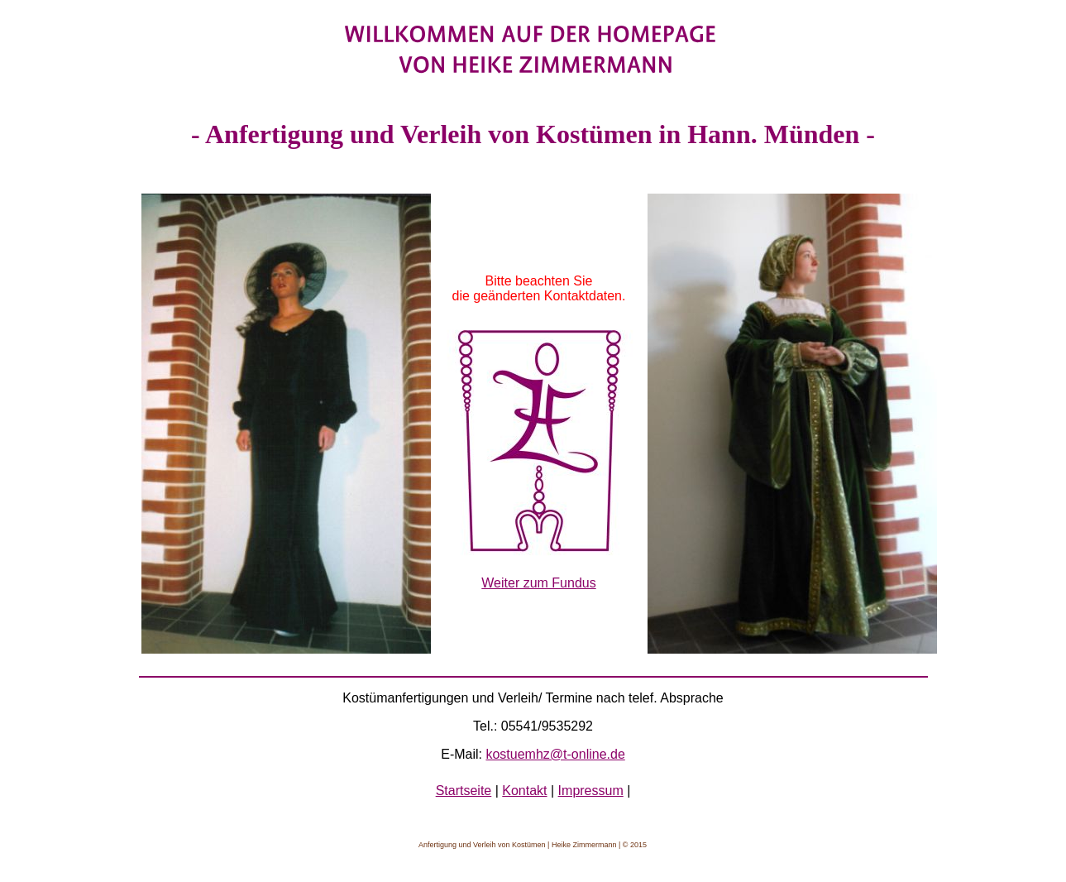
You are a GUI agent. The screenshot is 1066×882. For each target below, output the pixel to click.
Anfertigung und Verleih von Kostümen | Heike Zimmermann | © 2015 (532, 845)
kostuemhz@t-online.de (554, 754)
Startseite (464, 791)
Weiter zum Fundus (538, 583)
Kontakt (524, 791)
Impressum (591, 791)
